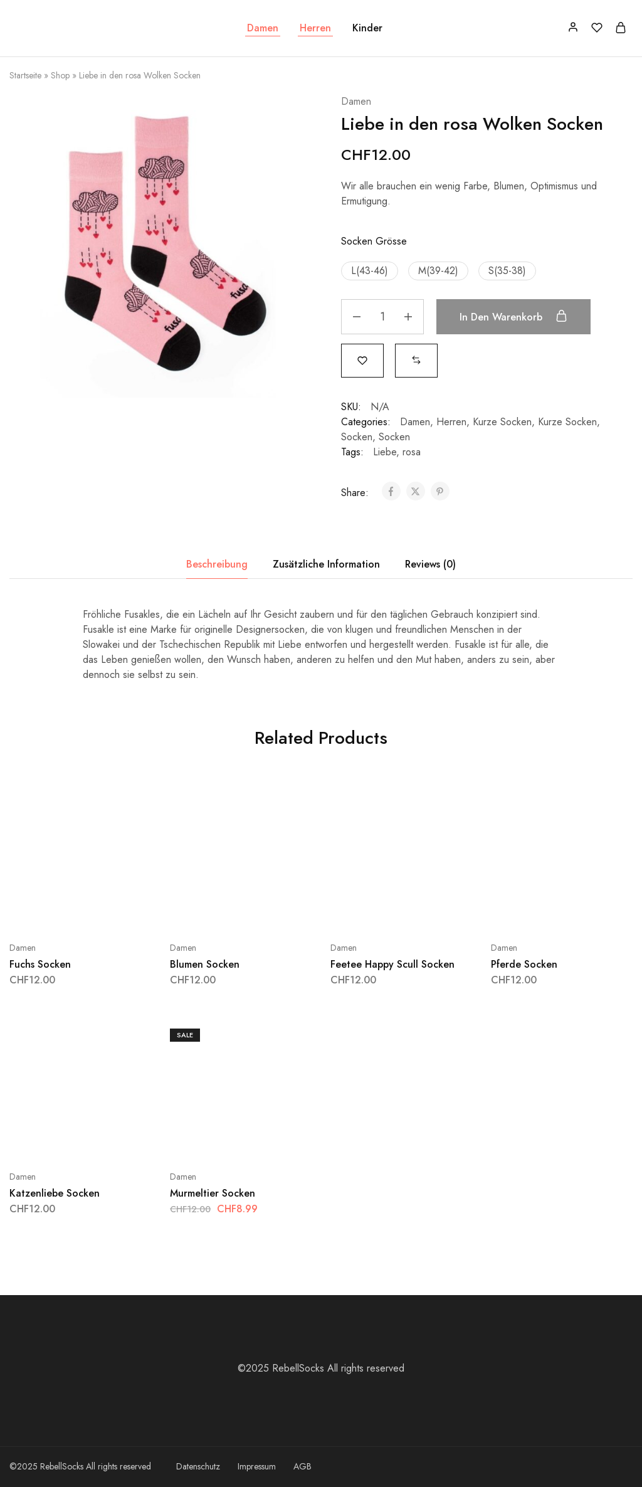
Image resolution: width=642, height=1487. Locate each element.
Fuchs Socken (40, 964)
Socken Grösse (374, 241)
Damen (356, 101)
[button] (369, 271)
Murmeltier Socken (212, 1193)
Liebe (384, 452)
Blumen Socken (204, 964)
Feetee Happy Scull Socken (392, 964)
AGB (302, 1466)
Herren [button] (315, 28)
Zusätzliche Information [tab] (326, 564)
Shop (60, 75)
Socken (356, 437)
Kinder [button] (367, 28)
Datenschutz (198, 1466)
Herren (451, 422)
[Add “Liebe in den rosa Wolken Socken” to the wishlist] (362, 359)
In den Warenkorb (513, 316)
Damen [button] (262, 28)
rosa (412, 452)
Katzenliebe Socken (54, 1193)
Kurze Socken (502, 422)
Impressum (257, 1466)
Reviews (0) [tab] (430, 564)
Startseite (25, 75)
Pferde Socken (524, 964)
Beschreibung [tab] (217, 564)
